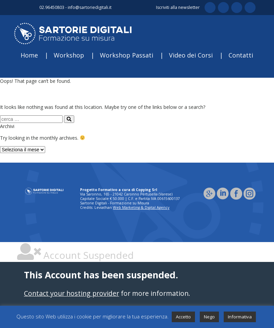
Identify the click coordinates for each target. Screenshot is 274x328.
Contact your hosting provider (71, 293)
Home (29, 55)
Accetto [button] (183, 317)
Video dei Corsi (191, 55)
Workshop (69, 55)
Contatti (241, 55)
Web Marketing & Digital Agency (141, 207)
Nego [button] (209, 317)
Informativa (240, 317)
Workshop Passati (126, 55)
